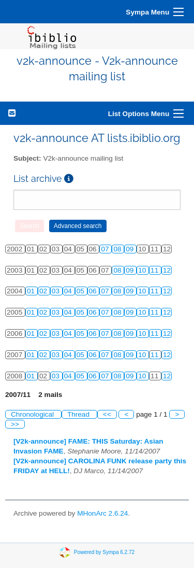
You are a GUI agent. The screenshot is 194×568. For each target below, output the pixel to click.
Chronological (33, 414)
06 (94, 291)
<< (107, 414)
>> (15, 424)
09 (131, 249)
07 (106, 249)
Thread (79, 414)
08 (118, 249)
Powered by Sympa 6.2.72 (104, 552)
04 (69, 291)
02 (44, 291)
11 (155, 270)
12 (167, 270)
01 (32, 291)
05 (81, 291)
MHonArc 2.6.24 (102, 513)
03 (57, 291)
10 (143, 270)
